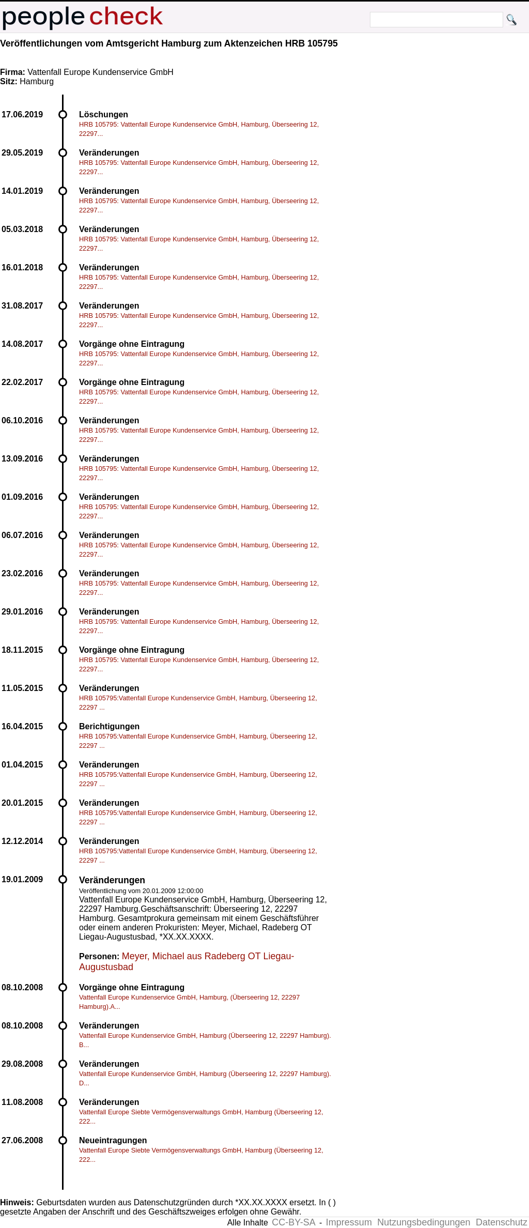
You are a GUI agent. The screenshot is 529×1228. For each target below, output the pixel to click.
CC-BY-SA (293, 1222)
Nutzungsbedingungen (423, 1222)
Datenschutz (501, 1222)
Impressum (349, 1222)
